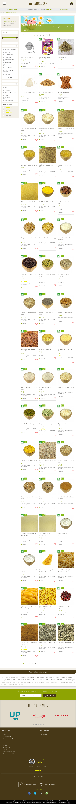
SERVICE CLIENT (64, 9)
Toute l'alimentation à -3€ (9, 21)
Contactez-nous (30, 784)
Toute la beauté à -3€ (8, 23)
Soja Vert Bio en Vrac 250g (28, 424)
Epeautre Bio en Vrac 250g (65, 312)
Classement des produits (8, 753)
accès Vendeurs (49, 784)
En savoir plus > (62, 802)
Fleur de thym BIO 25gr (64, 57)
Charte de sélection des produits (10, 738)
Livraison (5, 745)
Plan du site (5, 734)
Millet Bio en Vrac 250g (45, 349)
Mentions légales (7, 747)
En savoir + (25, 30)
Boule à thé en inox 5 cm (27, 57)
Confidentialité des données (9, 751)
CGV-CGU (5, 749)
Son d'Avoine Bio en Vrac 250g (66, 387)
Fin (47, 35)
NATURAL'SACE (24, 63)
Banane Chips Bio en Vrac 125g (47, 238)
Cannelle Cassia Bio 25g (64, 92)
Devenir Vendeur (38, 789)
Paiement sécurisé (7, 743)
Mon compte (44, 734)
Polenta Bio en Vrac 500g (28, 201)
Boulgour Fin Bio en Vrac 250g (29, 165)
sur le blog (49, 9)
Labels (4, 740)
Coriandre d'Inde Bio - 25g (46, 92)
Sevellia (2, 12)
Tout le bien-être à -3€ (8, 26)
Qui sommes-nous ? (11, 9)
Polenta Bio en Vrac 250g (46, 201)
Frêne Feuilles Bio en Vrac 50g (47, 642)
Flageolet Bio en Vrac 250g (46, 424)
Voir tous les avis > (38, 776)
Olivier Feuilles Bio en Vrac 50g (66, 642)
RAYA (69, 62)
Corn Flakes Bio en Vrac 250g (29, 460)
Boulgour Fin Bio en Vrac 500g (66, 128)
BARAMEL (52, 63)
